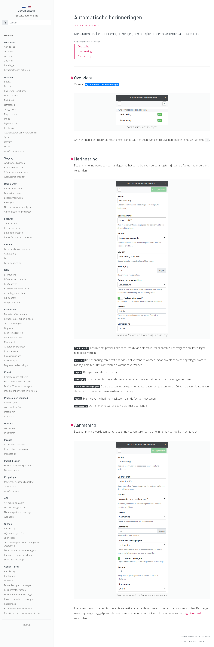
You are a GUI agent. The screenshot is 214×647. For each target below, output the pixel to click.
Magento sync (11, 114)
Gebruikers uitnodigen (14, 176)
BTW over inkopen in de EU (17, 288)
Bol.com (8, 86)
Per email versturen (13, 188)
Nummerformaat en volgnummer (20, 207)
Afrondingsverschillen (14, 293)
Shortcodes (9, 537)
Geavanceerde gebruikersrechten (20, 132)
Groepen (8, 51)
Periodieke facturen (13, 228)
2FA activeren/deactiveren (16, 172)
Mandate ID (10, 453)
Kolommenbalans (12, 355)
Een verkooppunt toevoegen (18, 585)
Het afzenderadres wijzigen (17, 381)
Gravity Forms (11, 486)
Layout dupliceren (12, 262)
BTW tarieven (10, 274)
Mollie (7, 118)
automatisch (94, 25)
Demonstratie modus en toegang (20, 550)
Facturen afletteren (13, 332)
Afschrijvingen (10, 360)
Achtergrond (10, 253)
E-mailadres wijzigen (13, 167)
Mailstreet (9, 100)
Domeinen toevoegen (14, 559)
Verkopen (8, 580)
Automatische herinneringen (17, 211)
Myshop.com (10, 123)
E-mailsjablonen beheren (16, 376)
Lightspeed (9, 104)
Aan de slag (9, 46)
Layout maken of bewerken (17, 249)
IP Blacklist (9, 128)
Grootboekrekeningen (14, 346)
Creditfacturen (11, 223)
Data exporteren (12, 470)
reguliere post (192, 613)
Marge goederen (12, 302)
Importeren (9, 416)
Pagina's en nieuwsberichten (18, 554)
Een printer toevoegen (15, 589)
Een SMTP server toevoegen (18, 386)
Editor (7, 258)
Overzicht (83, 46)
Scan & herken (11, 95)
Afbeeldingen (10, 402)
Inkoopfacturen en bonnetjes (18, 237)
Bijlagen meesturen (13, 197)
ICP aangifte (10, 297)
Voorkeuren (10, 428)
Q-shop (7, 137)
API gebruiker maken (14, 502)
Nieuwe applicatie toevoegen (18, 512)
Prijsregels (9, 202)
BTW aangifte (10, 283)
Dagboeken (9, 328)
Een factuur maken (13, 193)
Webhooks (9, 516)
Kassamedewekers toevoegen (18, 599)
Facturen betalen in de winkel (18, 608)
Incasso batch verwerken (16, 449)
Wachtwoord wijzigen (14, 162)
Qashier (8, 141)
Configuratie (10, 575)
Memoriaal (9, 342)
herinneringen (80, 25)
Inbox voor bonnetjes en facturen (20, 390)
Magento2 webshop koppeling (18, 481)
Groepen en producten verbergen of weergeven (21, 544)
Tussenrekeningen (13, 323)
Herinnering (85, 51)
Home (9, 35)
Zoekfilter (8, 60)
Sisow (7, 146)
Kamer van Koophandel (15, 90)
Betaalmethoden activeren (17, 69)
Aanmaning (84, 56)
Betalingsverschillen (13, 337)
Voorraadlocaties (12, 407)
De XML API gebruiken (15, 507)
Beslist (7, 81)
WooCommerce (11, 491)
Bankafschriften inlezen (15, 314)
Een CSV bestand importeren (18, 465)
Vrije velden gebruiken (14, 533)
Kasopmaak (10, 603)
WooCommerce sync (14, 151)
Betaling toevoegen (13, 232)
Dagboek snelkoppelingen (16, 365)
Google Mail (10, 109)
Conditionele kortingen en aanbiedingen (23, 613)
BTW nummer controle (15, 279)
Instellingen (9, 65)
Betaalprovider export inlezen (18, 318)
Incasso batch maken (14, 444)
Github (27, 624)
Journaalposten (11, 351)
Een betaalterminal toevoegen (18, 594)
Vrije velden (9, 56)
